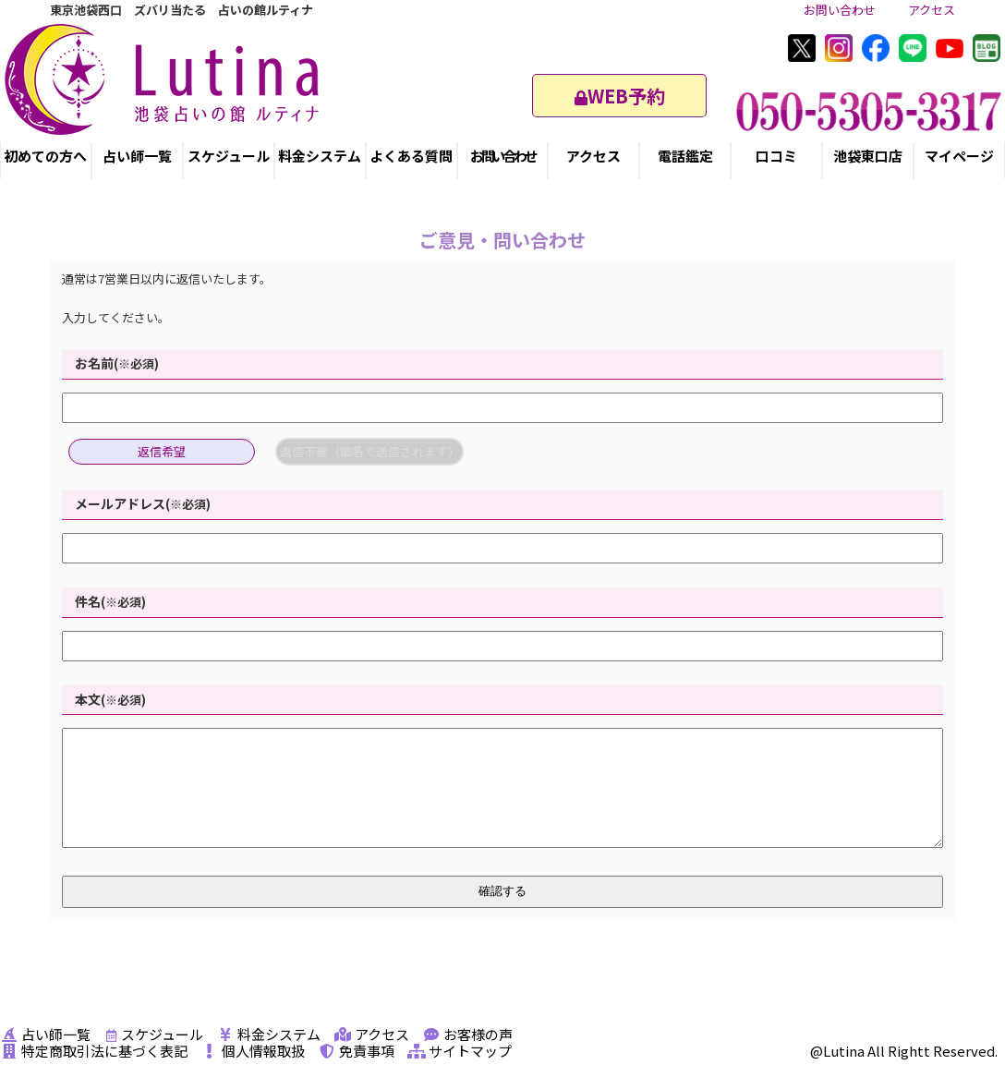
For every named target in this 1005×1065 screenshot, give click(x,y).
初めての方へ (45, 155)
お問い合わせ (840, 9)
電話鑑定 (685, 155)
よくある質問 (411, 155)
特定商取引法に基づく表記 (94, 1050)
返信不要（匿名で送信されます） (370, 451)
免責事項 (356, 1050)
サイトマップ (459, 1050)
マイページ (959, 155)
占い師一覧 (137, 155)
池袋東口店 (867, 155)
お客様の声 (467, 1034)
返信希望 (162, 451)
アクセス (931, 9)
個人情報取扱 (252, 1050)
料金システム (319, 155)
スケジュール (229, 155)
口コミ (776, 155)
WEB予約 (620, 95)
